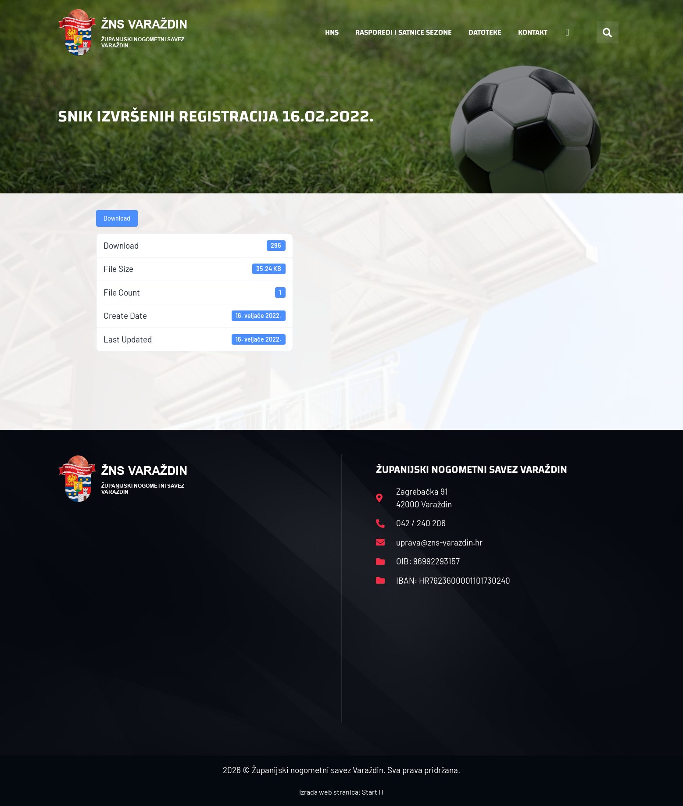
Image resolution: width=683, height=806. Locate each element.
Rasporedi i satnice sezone (403, 32)
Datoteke (484, 32)
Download (117, 218)
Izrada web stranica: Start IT (341, 792)
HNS (332, 32)
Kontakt (532, 32)
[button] (608, 32)
